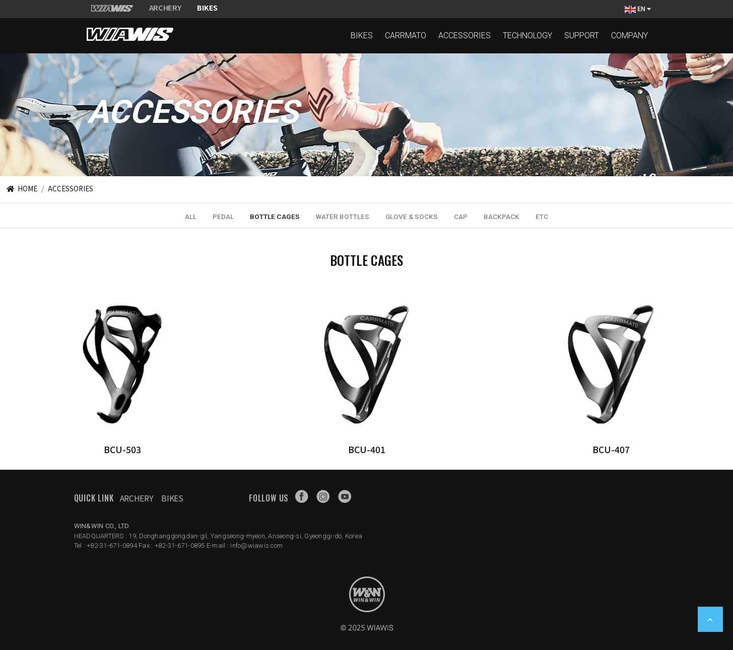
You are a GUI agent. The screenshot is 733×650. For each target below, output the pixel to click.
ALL (190, 216)
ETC (542, 216)
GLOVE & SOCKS (411, 216)
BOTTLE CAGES (274, 216)
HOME (21, 188)
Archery (137, 498)
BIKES (362, 35)
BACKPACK (501, 216)
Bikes (172, 498)
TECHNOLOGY (527, 35)
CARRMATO (405, 35)
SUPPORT (581, 35)
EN (638, 9)
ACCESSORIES (464, 35)
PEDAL (223, 216)
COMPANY (629, 35)
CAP (461, 216)
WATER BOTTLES (342, 216)
